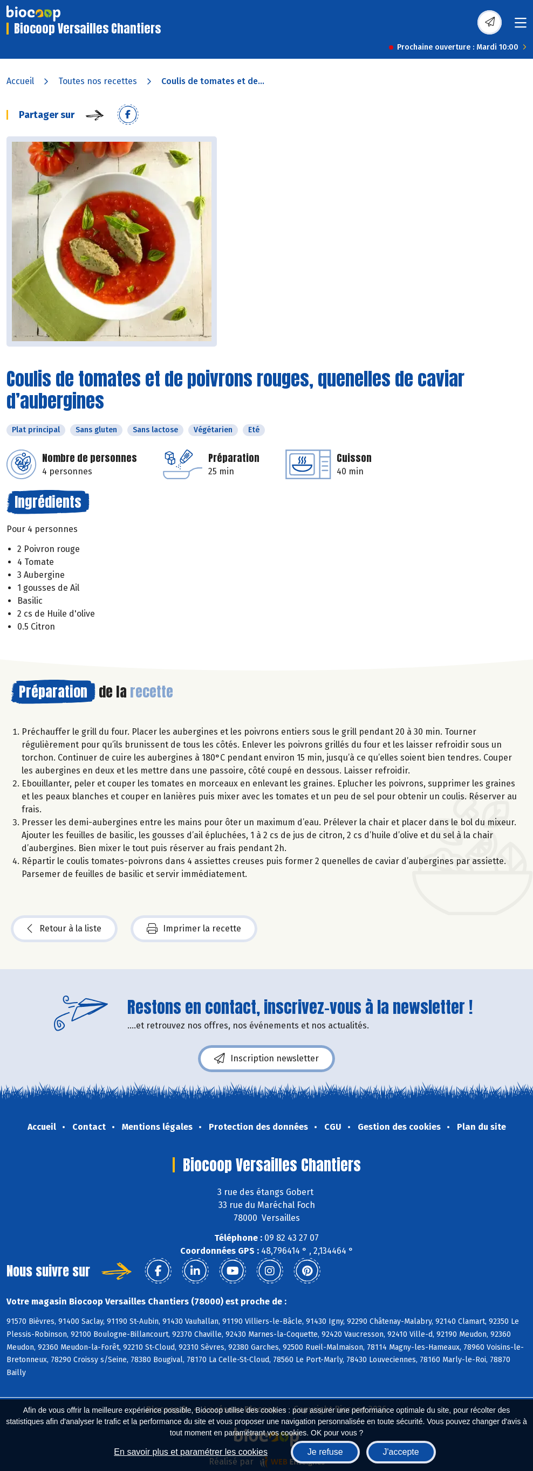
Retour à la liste (64, 928)
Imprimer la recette (194, 928)
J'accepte (401, 1451)
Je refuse (325, 1451)
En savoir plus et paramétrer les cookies (191, 1451)
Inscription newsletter (266, 1058)
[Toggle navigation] (521, 26)
